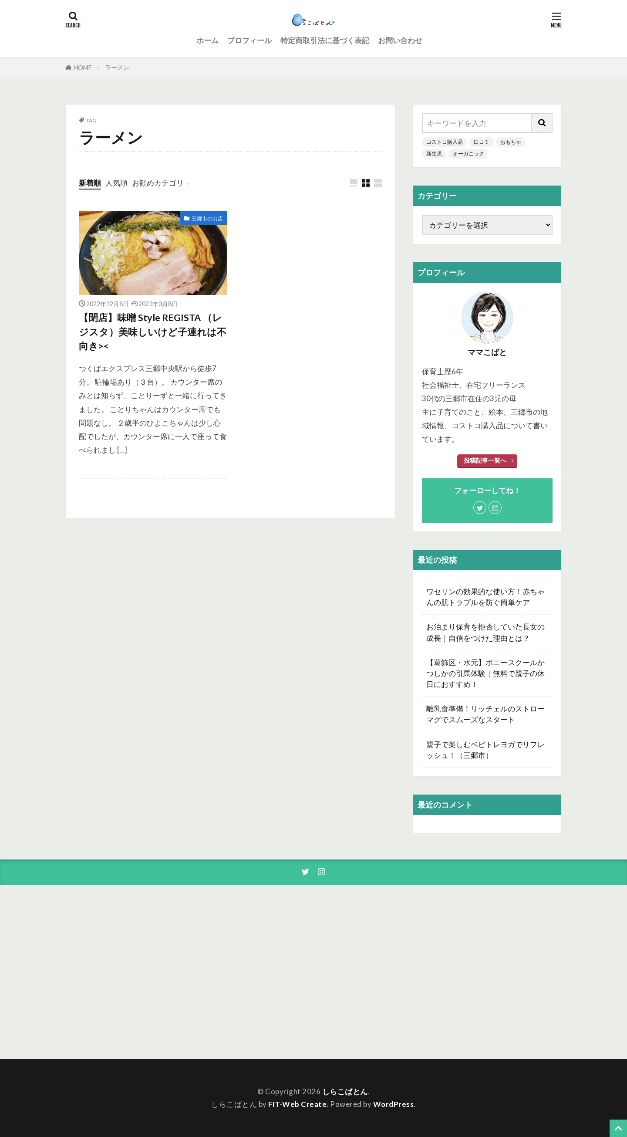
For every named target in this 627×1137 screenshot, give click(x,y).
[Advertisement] (483, 972)
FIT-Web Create (297, 1104)
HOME (83, 67)
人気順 (116, 182)
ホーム (207, 40)
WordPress (393, 1104)
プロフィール (249, 40)
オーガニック (468, 153)
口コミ (481, 142)
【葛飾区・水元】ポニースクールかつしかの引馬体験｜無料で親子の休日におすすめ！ (485, 673)
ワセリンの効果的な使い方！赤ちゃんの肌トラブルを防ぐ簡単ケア (485, 597)
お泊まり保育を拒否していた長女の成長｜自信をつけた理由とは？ (485, 632)
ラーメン (117, 67)
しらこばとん (345, 1091)
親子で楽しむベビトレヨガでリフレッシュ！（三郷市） (485, 750)
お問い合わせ (400, 40)
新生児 (434, 153)
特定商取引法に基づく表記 (324, 40)
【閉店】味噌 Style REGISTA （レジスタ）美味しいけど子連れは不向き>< (152, 332)
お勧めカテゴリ (158, 182)
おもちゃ (510, 142)
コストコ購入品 (444, 142)
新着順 (90, 182)
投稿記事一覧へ (485, 460)
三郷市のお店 (207, 218)
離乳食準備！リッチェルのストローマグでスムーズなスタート (485, 714)
